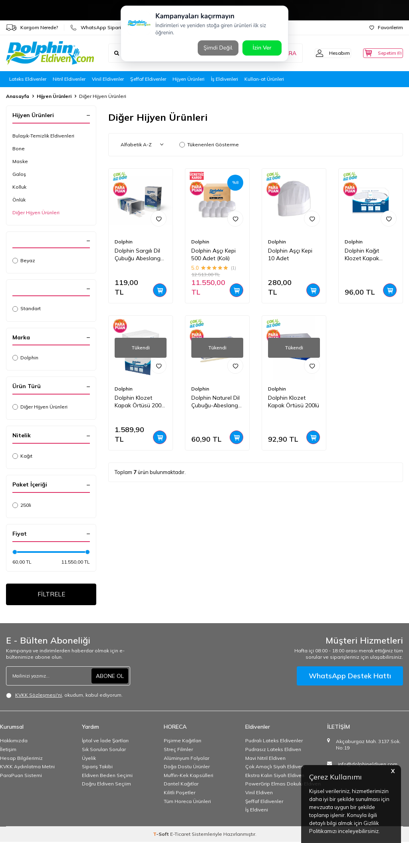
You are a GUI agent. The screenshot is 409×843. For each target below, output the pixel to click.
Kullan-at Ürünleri (264, 79)
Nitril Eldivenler (69, 79)
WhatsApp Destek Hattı (350, 677)
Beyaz (23, 260)
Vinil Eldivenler (108, 79)
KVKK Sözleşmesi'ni (38, 697)
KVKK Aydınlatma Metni (27, 768)
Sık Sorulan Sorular (104, 750)
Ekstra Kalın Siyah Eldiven (274, 776)
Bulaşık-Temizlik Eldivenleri (43, 136)
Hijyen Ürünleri (188, 79)
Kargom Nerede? (32, 27)
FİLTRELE (51, 595)
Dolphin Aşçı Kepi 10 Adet (290, 254)
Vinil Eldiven (259, 794)
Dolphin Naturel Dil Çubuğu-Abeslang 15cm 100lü (215, 401)
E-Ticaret (180, 835)
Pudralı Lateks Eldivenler (274, 742)
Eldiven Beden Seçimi (107, 776)
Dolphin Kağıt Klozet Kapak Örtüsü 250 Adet (366, 254)
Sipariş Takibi (97, 768)
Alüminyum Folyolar (186, 759)
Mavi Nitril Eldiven (265, 759)
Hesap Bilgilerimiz (21, 759)
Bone (18, 148)
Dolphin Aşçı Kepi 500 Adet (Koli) (213, 254)
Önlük (19, 200)
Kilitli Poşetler (179, 794)
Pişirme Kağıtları (182, 742)
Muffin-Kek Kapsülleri (188, 776)
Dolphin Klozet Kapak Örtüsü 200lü (293, 401)
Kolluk (19, 187)
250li (21, 505)
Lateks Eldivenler (27, 79)
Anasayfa (17, 96)
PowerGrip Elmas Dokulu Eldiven (283, 785)
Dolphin (25, 358)
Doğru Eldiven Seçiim (106, 785)
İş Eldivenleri (224, 79)
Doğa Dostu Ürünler (187, 768)
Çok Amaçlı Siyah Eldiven (274, 768)
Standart (26, 308)
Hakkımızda (14, 742)
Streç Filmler (178, 750)
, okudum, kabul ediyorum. (64, 697)
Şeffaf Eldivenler (148, 79)
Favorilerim (386, 27)
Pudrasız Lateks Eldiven (273, 750)
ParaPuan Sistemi (21, 776)
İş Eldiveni (256, 811)
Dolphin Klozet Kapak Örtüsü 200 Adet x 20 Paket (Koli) (138, 401)
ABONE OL (110, 677)
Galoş (19, 174)
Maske (20, 161)
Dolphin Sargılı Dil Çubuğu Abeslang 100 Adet (138, 254)
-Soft (161, 835)
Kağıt (22, 456)
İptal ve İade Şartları (105, 742)
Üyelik (89, 759)
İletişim (8, 750)
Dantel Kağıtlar (181, 785)
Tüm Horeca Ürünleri (187, 802)
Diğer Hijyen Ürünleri (36, 212)
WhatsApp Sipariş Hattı (103, 27)
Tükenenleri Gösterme (209, 144)
